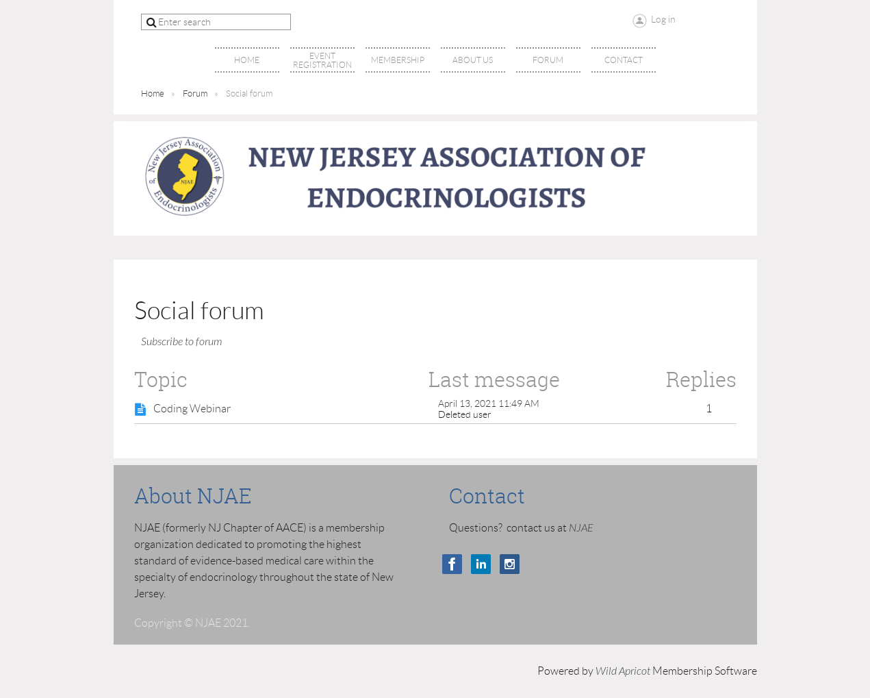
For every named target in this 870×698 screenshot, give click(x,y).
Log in (663, 19)
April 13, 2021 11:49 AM (488, 403)
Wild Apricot (623, 671)
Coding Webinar (192, 408)
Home (152, 93)
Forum (195, 93)
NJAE (581, 528)
